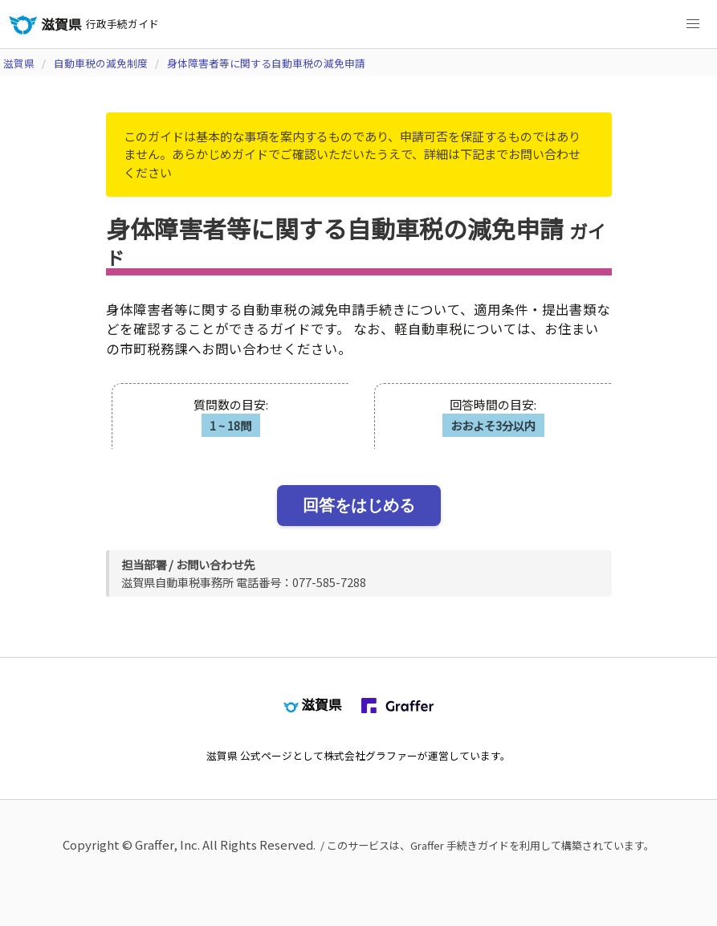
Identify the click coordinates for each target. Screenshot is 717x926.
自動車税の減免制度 (101, 63)
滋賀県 (19, 63)
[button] (693, 24)
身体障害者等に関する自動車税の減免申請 (266, 63)
